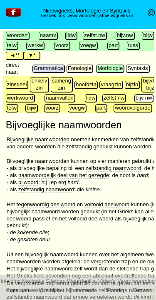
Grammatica (48, 68)
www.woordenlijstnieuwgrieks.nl (100, 15)
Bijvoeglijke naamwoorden (38, 139)
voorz (62, 45)
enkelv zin (39, 84)
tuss (133, 45)
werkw (35, 45)
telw (12, 45)
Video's (107, 281)
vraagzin (111, 84)
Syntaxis (137, 68)
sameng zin (61, 84)
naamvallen (60, 98)
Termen (142, 290)
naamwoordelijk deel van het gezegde (63, 175)
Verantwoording (136, 281)
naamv (48, 35)
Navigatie (33, 281)
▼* (31, 55)
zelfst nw (114, 98)
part (113, 45)
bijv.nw (125, 35)
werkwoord (20, 98)
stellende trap (133, 268)
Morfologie (110, 68)
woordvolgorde (132, 108)
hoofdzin (86, 84)
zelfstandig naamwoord (113, 168)
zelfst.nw (94, 35)
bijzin (132, 84)
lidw (71, 35)
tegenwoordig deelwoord (46, 204)
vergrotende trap (111, 261)
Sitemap (56, 281)
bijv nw (144, 98)
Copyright (17, 290)
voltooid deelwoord (106, 204)
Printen (115, 290)
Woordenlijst (82, 281)
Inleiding (10, 281)
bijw (147, 35)
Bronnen (50, 290)
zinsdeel (17, 84)
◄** (14, 55)
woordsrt (17, 35)
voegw (88, 45)
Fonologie (80, 68)
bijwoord (28, 182)
